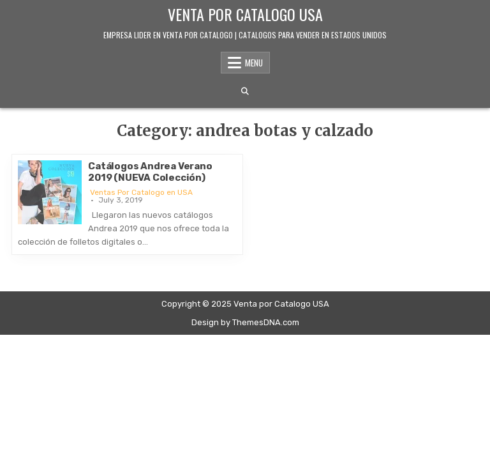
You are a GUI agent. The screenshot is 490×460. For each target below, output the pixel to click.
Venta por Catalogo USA (245, 14)
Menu (254, 62)
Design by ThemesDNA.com (245, 322)
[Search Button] (245, 91)
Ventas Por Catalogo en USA (141, 192)
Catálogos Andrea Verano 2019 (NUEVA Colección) (150, 171)
